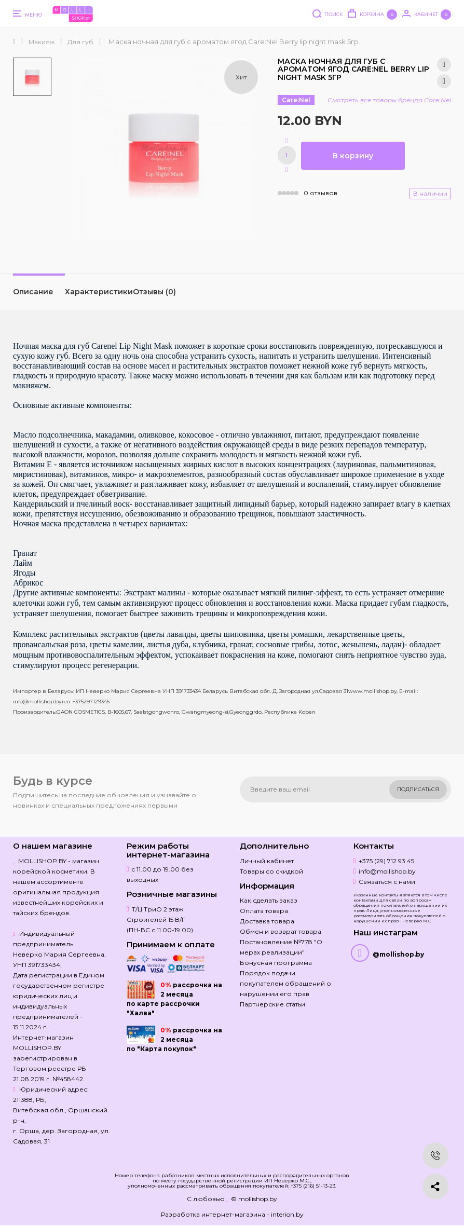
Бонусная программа (276, 962)
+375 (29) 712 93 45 (386, 861)
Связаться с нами (387, 882)
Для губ (80, 42)
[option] (32, 77)
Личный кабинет (267, 861)
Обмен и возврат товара (280, 931)
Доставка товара (267, 921)
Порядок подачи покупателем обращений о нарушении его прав (285, 983)
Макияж (41, 42)
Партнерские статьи (272, 1004)
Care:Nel (296, 100)
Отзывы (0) (154, 291)
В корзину (353, 155)
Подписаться (418, 789)
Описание (33, 291)
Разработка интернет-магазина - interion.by (232, 1214)
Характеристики (99, 291)
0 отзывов (320, 193)
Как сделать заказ (268, 900)
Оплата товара (264, 911)
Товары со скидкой (271, 871)
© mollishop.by (254, 1199)
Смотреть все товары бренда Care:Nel (389, 100)
